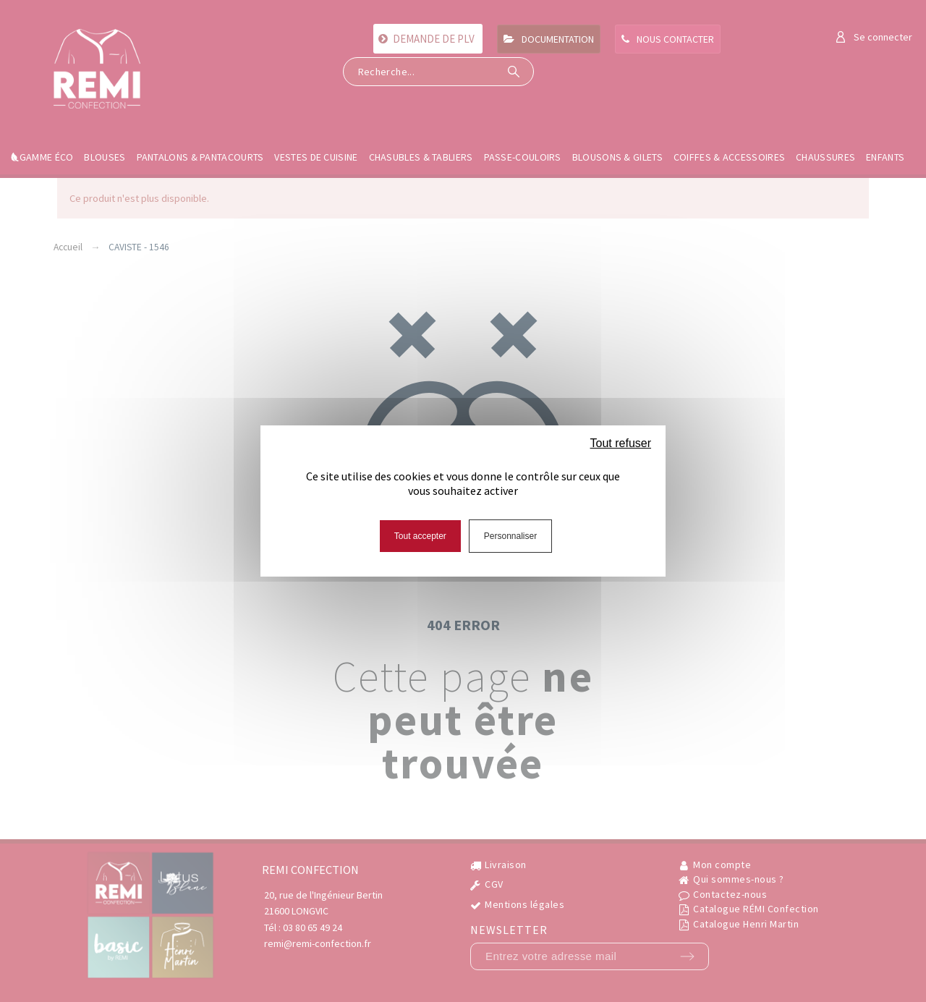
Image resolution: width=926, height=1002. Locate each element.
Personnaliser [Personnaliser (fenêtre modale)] (510, 536)
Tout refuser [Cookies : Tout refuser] (620, 443)
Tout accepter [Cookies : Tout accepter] (420, 536)
